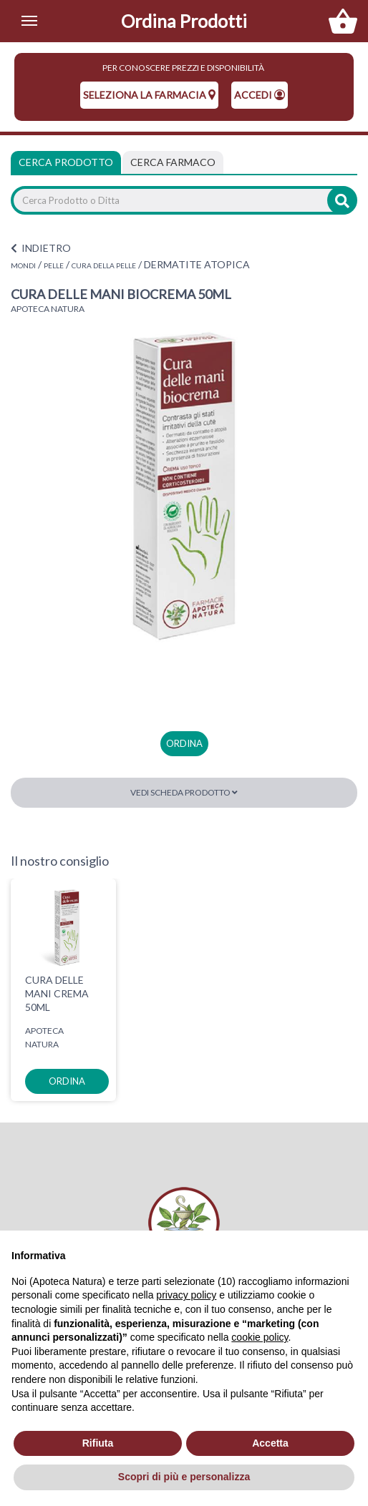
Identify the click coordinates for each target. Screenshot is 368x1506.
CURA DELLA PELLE (104, 265)
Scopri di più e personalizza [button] (184, 1476)
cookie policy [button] (259, 1337)
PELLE (54, 265)
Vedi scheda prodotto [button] (184, 792)
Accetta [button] (270, 1443)
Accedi (259, 95)
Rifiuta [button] (98, 1443)
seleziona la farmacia (149, 95)
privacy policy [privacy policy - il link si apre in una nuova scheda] (186, 1295)
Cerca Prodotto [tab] (66, 162)
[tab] (172, 162)
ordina (184, 743)
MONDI (23, 265)
